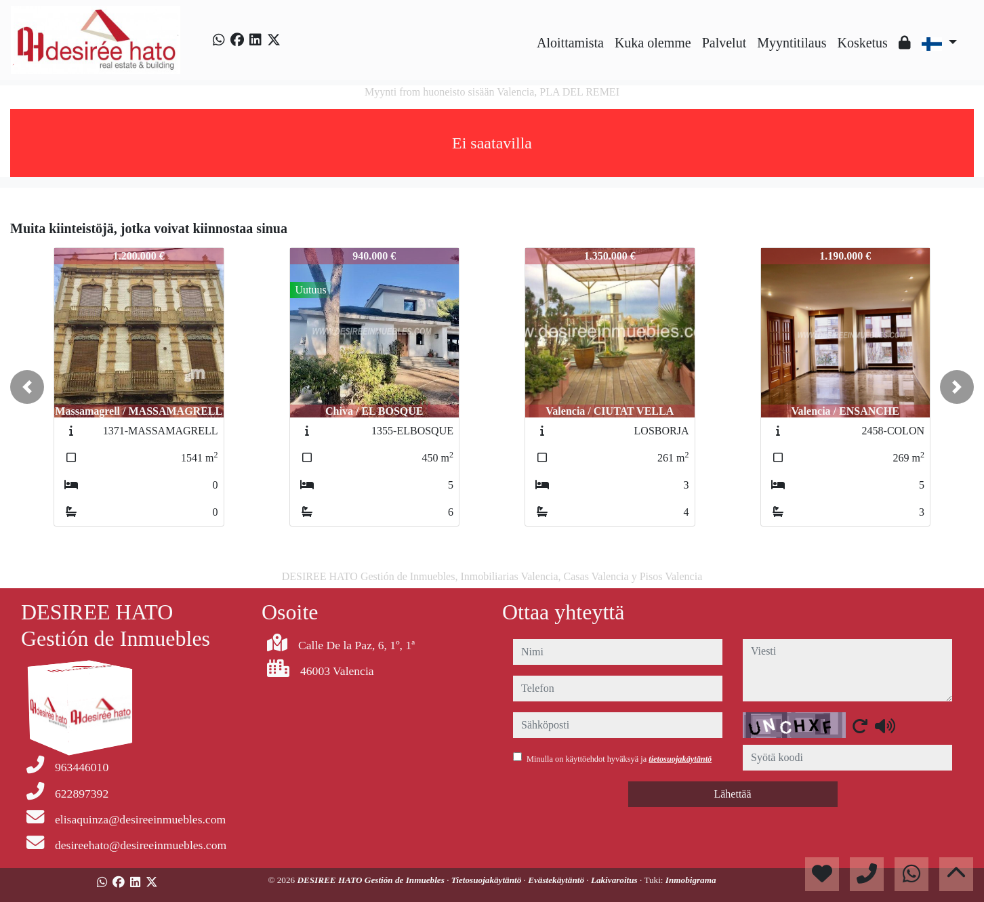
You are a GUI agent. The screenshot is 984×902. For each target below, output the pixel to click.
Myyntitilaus (791, 42)
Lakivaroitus (615, 880)
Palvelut (724, 42)
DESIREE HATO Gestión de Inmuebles (372, 880)
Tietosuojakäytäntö (487, 880)
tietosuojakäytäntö (680, 759)
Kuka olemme (653, 42)
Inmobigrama (690, 880)
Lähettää (732, 794)
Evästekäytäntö (557, 880)
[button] (27, 387)
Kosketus (862, 42)
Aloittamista (570, 42)
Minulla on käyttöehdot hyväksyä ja (619, 759)
